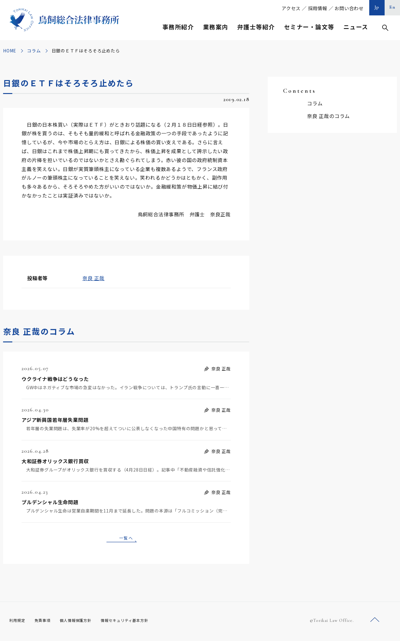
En (392, 7)
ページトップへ (374, 622)
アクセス (291, 8)
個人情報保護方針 (83, 622)
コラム (34, 50)
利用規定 (18, 622)
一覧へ (126, 538)
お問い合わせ (349, 8)
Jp (376, 7)
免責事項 (46, 622)
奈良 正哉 (93, 278)
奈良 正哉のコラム (328, 116)
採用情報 (317, 8)
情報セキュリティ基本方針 (139, 622)
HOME (9, 50)
